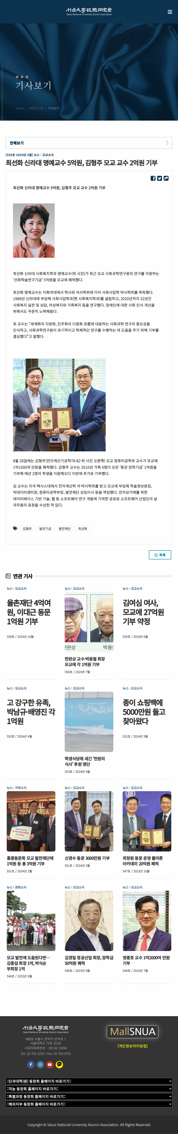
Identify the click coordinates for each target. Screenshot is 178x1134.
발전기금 (45, 528)
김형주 (27, 528)
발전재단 (65, 528)
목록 (160, 555)
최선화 (82, 528)
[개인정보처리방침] (133, 1046)
